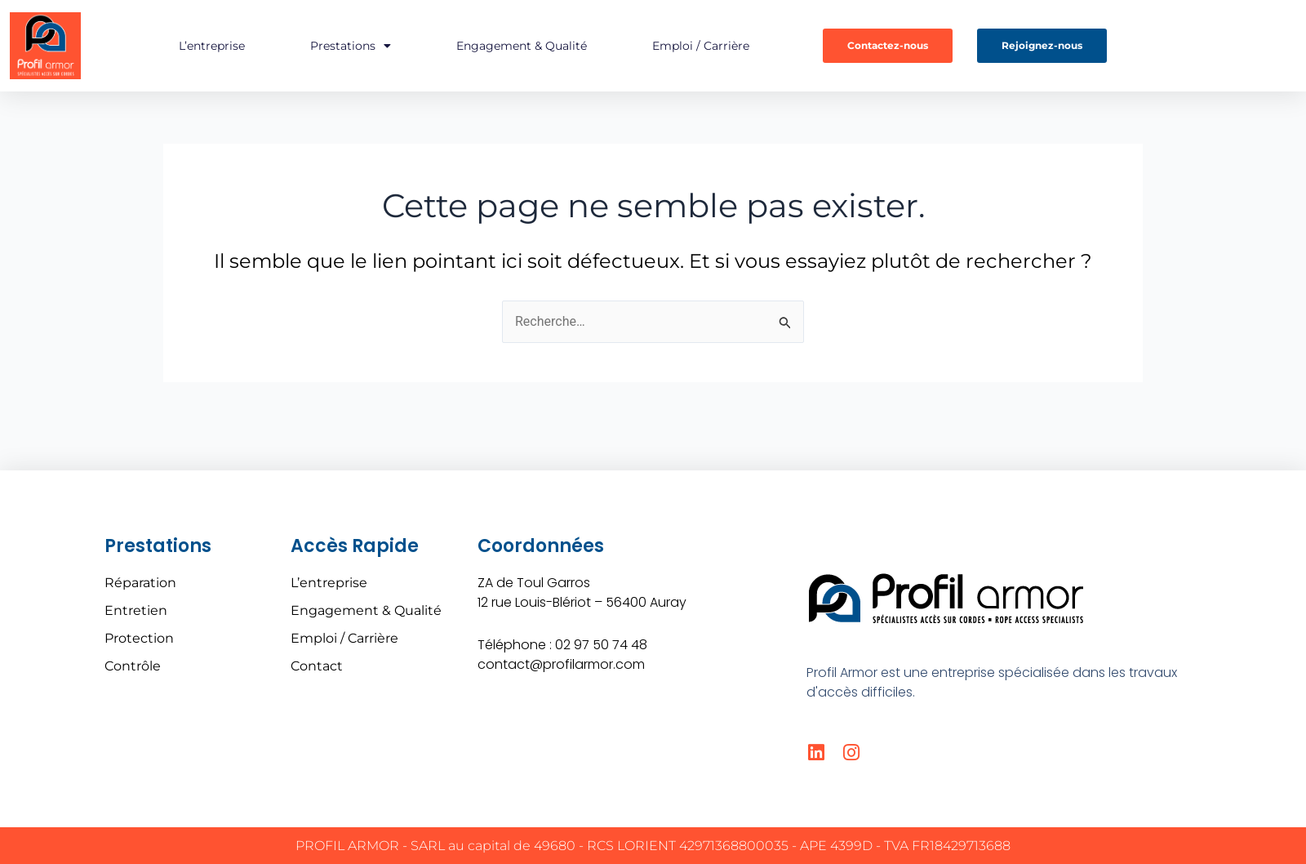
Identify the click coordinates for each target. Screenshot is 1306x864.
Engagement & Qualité (521, 45)
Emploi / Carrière (700, 45)
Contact (317, 666)
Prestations (350, 46)
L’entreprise (212, 45)
